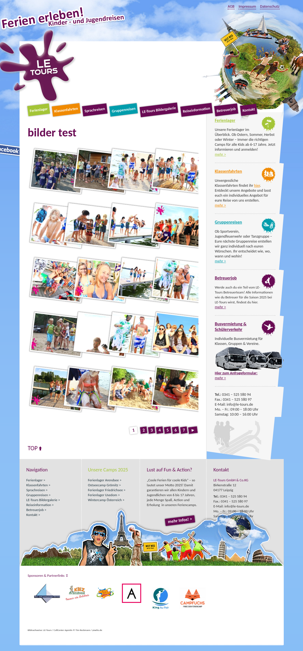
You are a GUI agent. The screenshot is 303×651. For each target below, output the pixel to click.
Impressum (247, 6)
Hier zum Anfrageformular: (236, 373)
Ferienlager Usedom (102, 495)
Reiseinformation (196, 110)
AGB (231, 6)
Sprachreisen (94, 110)
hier (257, 185)
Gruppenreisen (123, 110)
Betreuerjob (226, 109)
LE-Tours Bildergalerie (159, 110)
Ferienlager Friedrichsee (105, 490)
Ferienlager (38, 109)
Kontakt (248, 110)
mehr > (220, 154)
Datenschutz (269, 6)
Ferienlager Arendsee (103, 480)
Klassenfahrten (66, 110)
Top (33, 448)
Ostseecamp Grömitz (103, 485)
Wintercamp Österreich (105, 500)
